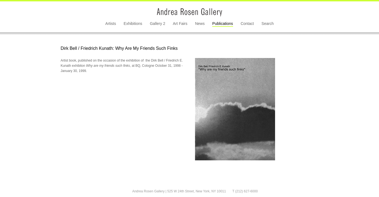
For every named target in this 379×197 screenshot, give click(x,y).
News (200, 23)
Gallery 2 (157, 23)
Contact (247, 23)
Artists (110, 23)
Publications (222, 23)
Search (268, 23)
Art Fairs (180, 23)
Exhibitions (133, 23)
